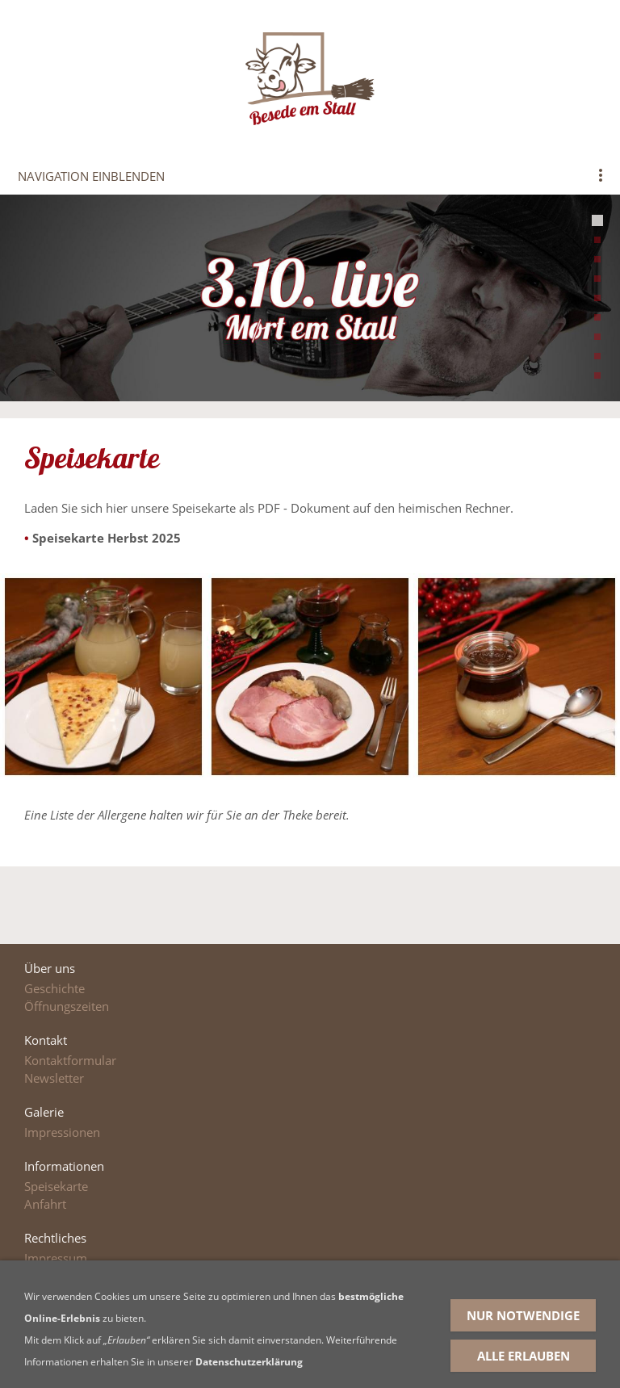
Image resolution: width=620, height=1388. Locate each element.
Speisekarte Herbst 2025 (106, 538)
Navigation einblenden (91, 176)
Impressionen (62, 1132)
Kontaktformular (70, 1060)
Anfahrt (45, 1204)
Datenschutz (58, 1276)
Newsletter (54, 1078)
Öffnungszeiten (66, 1006)
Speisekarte (56, 1186)
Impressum (55, 1258)
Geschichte (54, 988)
